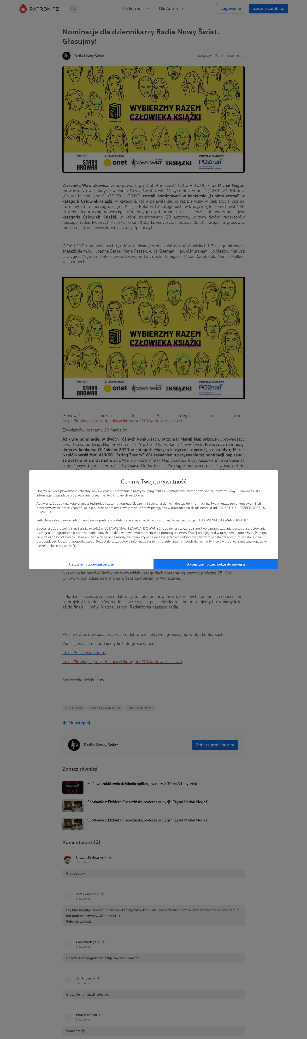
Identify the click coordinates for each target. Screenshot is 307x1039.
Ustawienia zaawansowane (91, 564)
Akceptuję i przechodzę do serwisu (216, 564)
